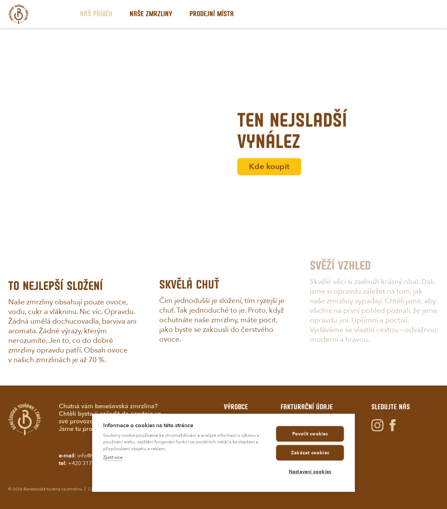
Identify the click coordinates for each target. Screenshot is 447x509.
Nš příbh (96, 14)
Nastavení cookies (310, 471)
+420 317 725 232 (90, 463)
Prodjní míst (211, 14)
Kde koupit (269, 175)
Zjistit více (112, 457)
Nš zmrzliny (151, 14)
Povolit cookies (310, 434)
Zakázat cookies (310, 453)
